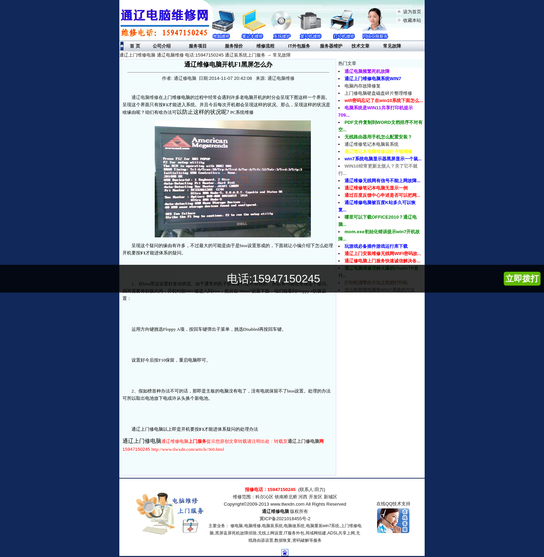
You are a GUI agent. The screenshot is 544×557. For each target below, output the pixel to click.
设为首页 (412, 11)
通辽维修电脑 (275, 511)
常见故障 (282, 55)
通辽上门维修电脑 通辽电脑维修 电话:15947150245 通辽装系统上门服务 (192, 55)
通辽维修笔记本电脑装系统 (372, 144)
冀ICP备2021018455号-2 (285, 518)
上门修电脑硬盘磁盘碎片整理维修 (378, 93)
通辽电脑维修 (145, 97)
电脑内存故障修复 (363, 85)
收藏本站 (412, 20)
